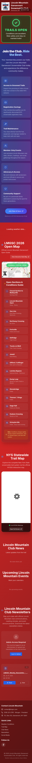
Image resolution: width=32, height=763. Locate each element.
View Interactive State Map (20, 257)
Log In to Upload (16, 654)
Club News (4, 729)
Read (9, 682)
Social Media (5, 735)
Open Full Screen (16, 529)
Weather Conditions (7, 724)
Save (22, 682)
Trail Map (4, 727)
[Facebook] (3, 745)
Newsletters (5, 732)
